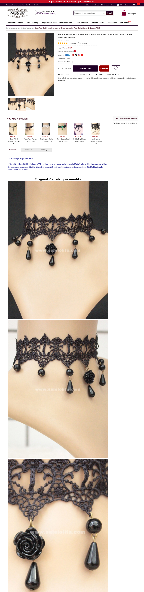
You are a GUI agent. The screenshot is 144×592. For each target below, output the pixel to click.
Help (112, 5)
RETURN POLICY (85, 74)
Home (8, 28)
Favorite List (95, 5)
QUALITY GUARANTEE (106, 74)
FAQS (119, 74)
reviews (73, 43)
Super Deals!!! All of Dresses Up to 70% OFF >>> (72, 2)
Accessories (15, 28)
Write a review (82, 43)
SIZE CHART (64, 74)
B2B (87, 5)
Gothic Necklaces (27, 28)
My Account (105, 5)
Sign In (28, 5)
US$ (120, 5)
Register (36, 5)
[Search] (88, 13)
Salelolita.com (20, 13)
